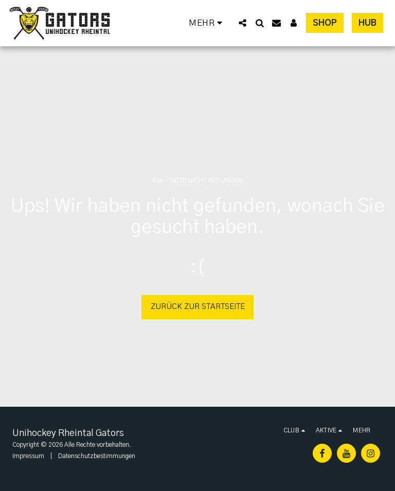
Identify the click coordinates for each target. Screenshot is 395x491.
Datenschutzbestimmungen (96, 456)
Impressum (28, 456)
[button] (242, 23)
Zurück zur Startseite (198, 307)
